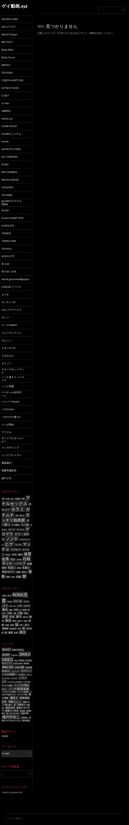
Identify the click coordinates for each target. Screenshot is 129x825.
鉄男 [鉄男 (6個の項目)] (16, 633)
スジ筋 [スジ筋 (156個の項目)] (25, 524)
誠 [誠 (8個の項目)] (6, 632)
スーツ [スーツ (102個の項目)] (11, 529)
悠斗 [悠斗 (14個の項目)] (19, 616)
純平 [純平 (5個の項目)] (19, 629)
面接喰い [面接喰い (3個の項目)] (25, 718)
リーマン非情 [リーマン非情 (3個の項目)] (22, 695)
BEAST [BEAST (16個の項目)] (6, 649)
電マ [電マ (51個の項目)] (13, 577)
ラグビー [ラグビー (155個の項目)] (16, 549)
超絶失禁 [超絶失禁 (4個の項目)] (24, 713)
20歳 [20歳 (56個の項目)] (7, 499)
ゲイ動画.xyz (14, 6)
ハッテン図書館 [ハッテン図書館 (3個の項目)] (22, 692)
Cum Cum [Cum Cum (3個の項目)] (14, 655)
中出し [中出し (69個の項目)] (8, 555)
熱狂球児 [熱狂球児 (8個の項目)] (10, 707)
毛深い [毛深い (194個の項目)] (12, 567)
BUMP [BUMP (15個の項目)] (6, 654)
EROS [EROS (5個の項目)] (21, 660)
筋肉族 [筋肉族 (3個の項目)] (22, 711)
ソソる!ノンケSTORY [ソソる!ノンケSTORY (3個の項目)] (15, 682)
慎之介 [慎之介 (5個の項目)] (25, 617)
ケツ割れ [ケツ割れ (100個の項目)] (15, 525)
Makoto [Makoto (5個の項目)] (9, 602)
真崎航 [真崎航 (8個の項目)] (5, 628)
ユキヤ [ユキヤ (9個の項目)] (26, 605)
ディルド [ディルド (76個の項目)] (20, 529)
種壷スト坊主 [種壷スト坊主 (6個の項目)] (12, 710)
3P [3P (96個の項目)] (3, 498)
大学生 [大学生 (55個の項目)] (19, 560)
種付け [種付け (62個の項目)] (24, 572)
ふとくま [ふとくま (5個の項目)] (15, 671)
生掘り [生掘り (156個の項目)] (26, 567)
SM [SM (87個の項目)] (23, 499)
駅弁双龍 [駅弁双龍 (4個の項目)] (26, 720)
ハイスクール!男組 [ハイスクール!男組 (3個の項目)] (9, 692)
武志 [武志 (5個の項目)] (25, 621)
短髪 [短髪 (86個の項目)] (18, 572)
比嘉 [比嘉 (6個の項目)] (7, 625)
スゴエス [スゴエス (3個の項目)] (14, 678)
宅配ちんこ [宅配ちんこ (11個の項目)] (14, 701)
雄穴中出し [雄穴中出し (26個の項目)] (11, 717)
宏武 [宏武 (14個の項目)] (5, 616)
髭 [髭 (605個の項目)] (24, 576)
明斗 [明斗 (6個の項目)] (14, 621)
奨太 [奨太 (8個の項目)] (26, 613)
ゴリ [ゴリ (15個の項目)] (5, 605)
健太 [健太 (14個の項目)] (5, 609)
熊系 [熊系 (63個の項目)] (19, 568)
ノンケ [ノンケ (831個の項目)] (12, 538)
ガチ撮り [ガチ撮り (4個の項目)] (21, 674)
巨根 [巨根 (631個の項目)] (26, 559)
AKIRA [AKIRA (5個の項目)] (4, 596)
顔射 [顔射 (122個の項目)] (18, 576)
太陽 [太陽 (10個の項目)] (20, 613)
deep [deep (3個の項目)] (16, 661)
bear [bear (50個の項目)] (12, 499)
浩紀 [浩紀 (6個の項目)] (12, 625)
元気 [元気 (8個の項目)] (16, 609)
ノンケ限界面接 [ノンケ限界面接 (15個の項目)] (18, 689)
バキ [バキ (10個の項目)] (19, 605)
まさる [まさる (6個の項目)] (26, 601)
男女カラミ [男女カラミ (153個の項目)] (8, 571)
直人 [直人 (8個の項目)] (27, 625)
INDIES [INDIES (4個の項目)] (26, 663)
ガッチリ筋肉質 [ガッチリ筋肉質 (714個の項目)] (16, 518)
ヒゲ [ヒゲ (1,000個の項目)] (9, 544)
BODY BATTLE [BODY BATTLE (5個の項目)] (18, 650)
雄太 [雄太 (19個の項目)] (22, 632)
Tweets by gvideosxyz (12, 792)
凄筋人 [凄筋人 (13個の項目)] (14, 698)
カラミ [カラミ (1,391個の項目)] (17, 509)
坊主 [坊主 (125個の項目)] (12, 559)
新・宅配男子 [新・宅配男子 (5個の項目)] (19, 704)
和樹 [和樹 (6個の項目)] (24, 610)
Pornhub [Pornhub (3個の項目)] (5, 736)
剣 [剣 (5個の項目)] (20, 610)
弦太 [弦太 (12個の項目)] (12, 616)
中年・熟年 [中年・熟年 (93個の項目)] (17, 554)
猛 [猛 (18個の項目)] (16, 625)
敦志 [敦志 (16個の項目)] (8, 620)
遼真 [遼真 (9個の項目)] (10, 632)
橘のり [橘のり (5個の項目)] (20, 621)
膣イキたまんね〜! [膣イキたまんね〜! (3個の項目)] (13, 713)
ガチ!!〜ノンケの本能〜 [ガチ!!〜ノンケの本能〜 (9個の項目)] (17, 672)
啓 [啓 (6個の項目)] (28, 610)
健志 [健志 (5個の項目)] (11, 610)
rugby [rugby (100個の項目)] (17, 498)
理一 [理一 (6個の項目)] (21, 625)
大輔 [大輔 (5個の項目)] (14, 613)
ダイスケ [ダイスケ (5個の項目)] (12, 606)
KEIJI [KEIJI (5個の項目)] (9, 596)
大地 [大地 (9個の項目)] (9, 613)
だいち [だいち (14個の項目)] (18, 601)
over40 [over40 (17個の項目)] (19, 667)
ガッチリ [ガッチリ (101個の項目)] (19, 515)
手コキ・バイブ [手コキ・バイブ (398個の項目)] (14, 563)
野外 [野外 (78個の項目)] (8, 577)
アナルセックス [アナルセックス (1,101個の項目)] (16, 500)
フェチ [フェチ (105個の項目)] (18, 544)
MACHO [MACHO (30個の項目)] (7, 667)
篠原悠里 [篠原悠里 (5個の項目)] (13, 629)
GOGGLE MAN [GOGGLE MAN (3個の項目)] (18, 664)
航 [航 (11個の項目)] (24, 628)
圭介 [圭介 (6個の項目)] (4, 613)
